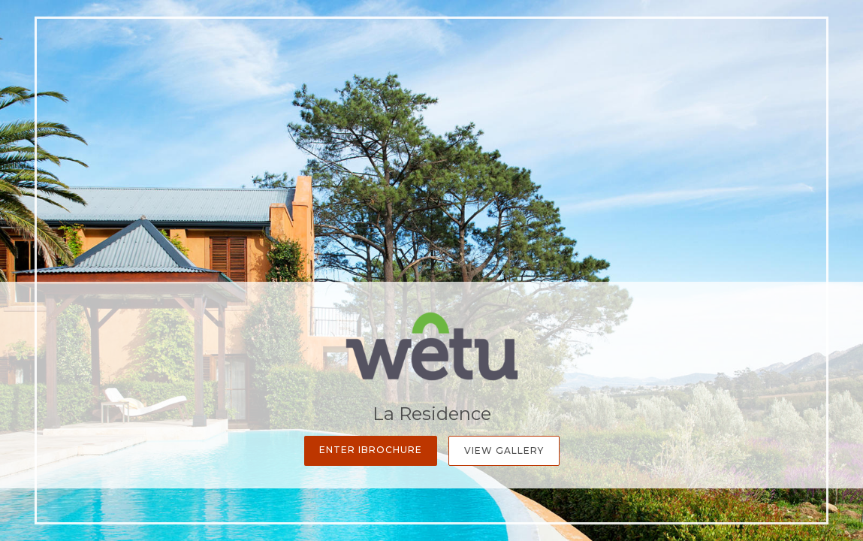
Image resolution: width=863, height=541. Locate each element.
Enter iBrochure (370, 449)
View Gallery (504, 450)
